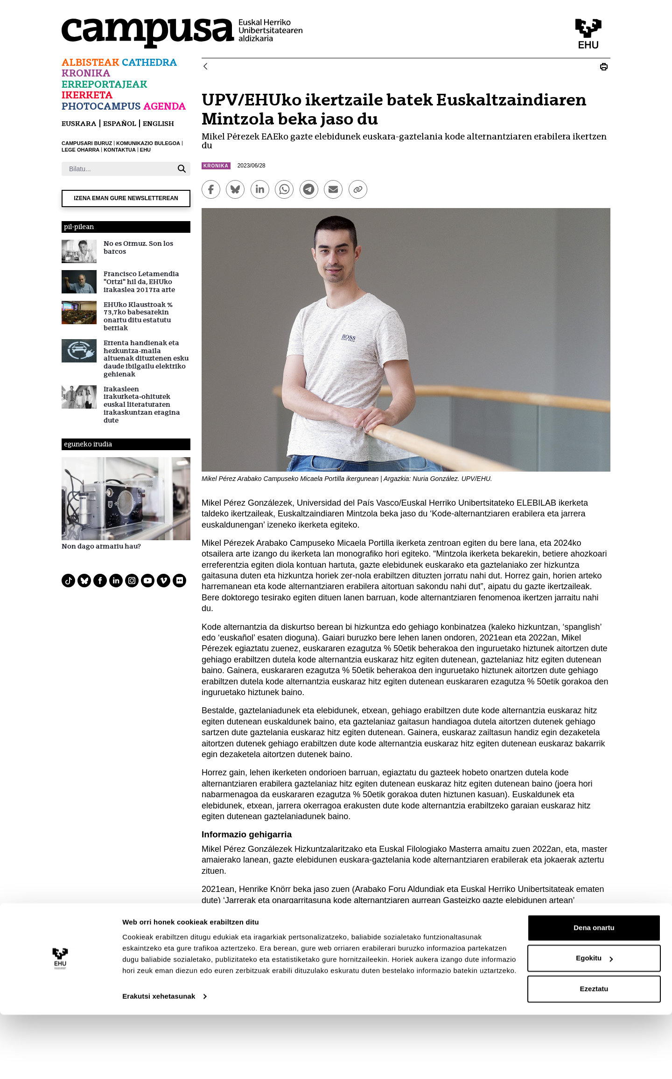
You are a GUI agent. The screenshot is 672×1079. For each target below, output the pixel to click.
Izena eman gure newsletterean (126, 198)
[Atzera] (205, 67)
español (119, 123)
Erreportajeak (104, 84)
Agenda (164, 106)
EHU (145, 150)
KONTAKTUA (120, 150)
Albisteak (90, 62)
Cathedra (149, 62)
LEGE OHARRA (80, 150)
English (158, 123)
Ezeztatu (594, 1053)
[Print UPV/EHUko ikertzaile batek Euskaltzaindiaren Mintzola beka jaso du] (603, 66)
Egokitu (594, 1022)
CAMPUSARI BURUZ (87, 143)
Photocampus (101, 106)
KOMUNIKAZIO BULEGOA (148, 143)
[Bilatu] (117, 169)
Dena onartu (594, 992)
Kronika (86, 73)
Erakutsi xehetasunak (158, 1061)
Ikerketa (87, 95)
